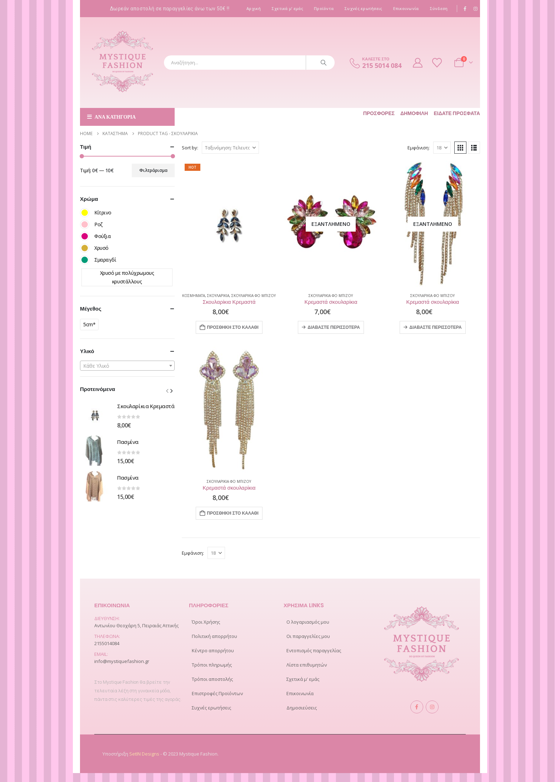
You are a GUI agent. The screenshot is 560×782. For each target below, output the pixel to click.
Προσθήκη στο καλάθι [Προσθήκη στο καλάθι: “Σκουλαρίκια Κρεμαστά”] (233, 327)
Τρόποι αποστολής (212, 679)
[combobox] (127, 366)
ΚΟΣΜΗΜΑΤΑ (193, 295)
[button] (460, 148)
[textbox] (127, 366)
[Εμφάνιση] (442, 148)
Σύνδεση (439, 8)
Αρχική (253, 8)
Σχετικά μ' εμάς (302, 679)
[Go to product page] (229, 224)
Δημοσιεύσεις (301, 707)
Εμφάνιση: (419, 147)
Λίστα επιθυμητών (306, 665)
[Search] (323, 62)
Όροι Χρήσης (206, 622)
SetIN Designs (145, 754)
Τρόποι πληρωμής (212, 665)
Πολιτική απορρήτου (214, 636)
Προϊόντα (324, 8)
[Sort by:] (230, 148)
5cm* (89, 324)
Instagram (432, 707)
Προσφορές (379, 113)
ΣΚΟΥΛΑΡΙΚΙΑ (218, 295)
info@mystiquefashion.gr (121, 661)
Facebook (416, 707)
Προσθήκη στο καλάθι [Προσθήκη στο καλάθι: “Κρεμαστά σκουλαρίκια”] (233, 513)
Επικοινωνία (406, 8)
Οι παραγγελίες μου (308, 636)
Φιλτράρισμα (153, 170)
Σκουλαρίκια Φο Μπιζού (253, 295)
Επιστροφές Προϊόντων (217, 693)
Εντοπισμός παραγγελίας (313, 650)
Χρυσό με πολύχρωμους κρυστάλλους (127, 277)
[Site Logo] (123, 62)
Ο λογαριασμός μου (307, 622)
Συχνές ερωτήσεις (363, 8)
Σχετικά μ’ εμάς (287, 8)
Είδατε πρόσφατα (457, 113)
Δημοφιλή (414, 113)
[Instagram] (475, 8)
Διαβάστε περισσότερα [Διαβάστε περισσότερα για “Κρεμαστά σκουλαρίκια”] (334, 327)
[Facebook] (465, 8)
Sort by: (190, 147)
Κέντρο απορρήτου (213, 650)
